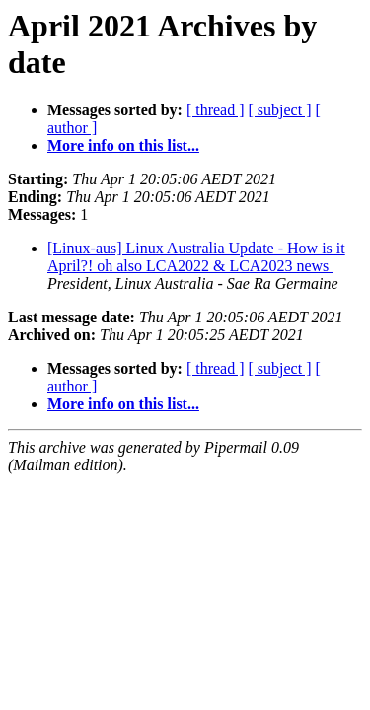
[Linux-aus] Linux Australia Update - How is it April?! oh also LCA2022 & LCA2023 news (196, 257)
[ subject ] (280, 110)
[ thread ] (215, 110)
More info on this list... (123, 145)
